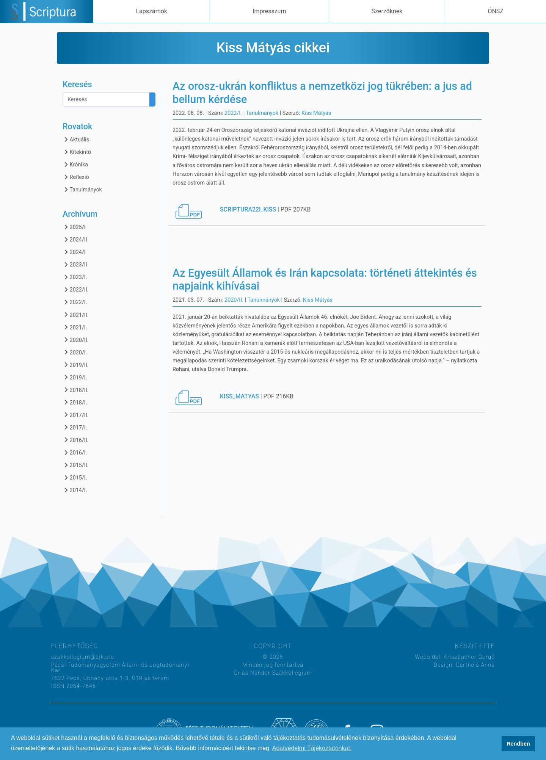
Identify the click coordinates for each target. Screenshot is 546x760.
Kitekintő (77, 151)
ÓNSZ (496, 11)
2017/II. (75, 414)
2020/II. (75, 339)
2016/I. (75, 452)
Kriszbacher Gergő (468, 657)
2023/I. (75, 276)
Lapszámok (151, 11)
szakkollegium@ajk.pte (83, 657)
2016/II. (75, 439)
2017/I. (75, 427)
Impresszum (269, 11)
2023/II (75, 264)
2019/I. (75, 377)
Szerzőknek (387, 11)
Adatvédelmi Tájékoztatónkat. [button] (312, 748)
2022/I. (75, 302)
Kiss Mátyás (316, 113)
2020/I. (75, 352)
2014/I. (75, 490)
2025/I (74, 226)
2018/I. (75, 402)
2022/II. (75, 289)
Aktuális (76, 139)
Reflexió (76, 176)
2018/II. (75, 389)
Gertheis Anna (474, 665)
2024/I (74, 251)
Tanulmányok (82, 189)
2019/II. (75, 364)
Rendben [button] (518, 744)
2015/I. (75, 477)
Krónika (75, 164)
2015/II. (75, 465)
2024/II (75, 239)
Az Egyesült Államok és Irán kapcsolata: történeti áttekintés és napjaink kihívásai (325, 279)
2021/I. (75, 327)
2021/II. (75, 314)
